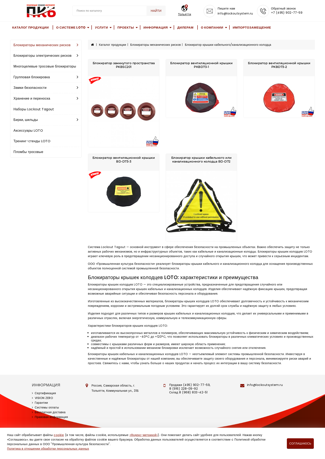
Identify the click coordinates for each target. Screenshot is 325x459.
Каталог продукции (30, 27)
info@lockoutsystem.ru (235, 14)
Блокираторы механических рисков (45, 45)
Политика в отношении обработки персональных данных (48, 449)
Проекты (125, 27)
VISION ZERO (44, 398)
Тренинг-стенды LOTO (31, 141)
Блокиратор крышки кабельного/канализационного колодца (228, 45)
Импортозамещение (252, 27)
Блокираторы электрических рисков (45, 55)
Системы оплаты (47, 407)
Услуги (101, 27)
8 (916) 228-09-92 (183, 388)
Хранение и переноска (45, 98)
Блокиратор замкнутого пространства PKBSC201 (124, 65)
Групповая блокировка (45, 77)
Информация (155, 27)
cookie (59, 435)
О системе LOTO (71, 27)
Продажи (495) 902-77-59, (190, 385)
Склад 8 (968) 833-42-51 (188, 392)
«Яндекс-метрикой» (144, 435)
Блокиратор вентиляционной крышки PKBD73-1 (201, 65)
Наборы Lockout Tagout (33, 109)
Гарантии (41, 403)
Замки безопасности (45, 87)
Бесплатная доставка (50, 412)
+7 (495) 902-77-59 (287, 13)
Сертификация (45, 393)
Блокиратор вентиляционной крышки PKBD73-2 (279, 65)
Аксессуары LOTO (28, 130)
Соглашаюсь (300, 443)
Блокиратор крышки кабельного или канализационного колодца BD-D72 (201, 159)
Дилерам (185, 27)
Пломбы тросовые (28, 151)
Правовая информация (51, 417)
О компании (212, 27)
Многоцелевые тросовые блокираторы (44, 66)
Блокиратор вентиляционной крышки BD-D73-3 (123, 159)
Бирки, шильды (45, 119)
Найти (155, 10)
